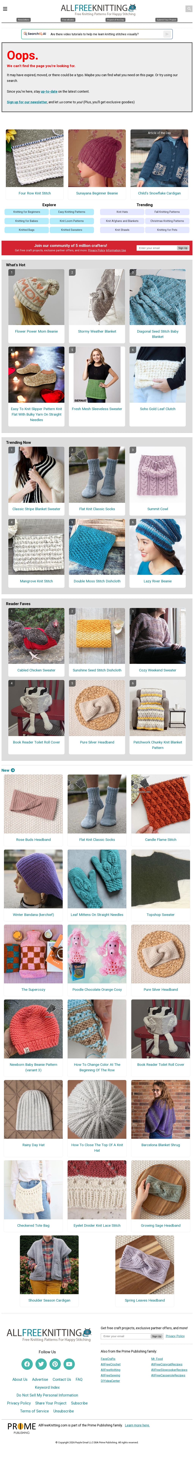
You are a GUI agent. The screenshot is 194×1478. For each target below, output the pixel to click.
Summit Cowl (157, 509)
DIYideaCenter (110, 1381)
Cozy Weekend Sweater (157, 670)
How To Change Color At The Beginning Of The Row (97, 1067)
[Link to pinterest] (55, 1364)
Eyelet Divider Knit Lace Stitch (97, 1225)
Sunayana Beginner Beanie (97, 193)
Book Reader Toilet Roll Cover (36, 742)
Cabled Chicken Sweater (36, 670)
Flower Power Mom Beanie (36, 331)
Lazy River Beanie (158, 581)
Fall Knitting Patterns (167, 212)
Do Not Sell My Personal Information (47, 1395)
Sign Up (182, 248)
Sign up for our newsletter (27, 102)
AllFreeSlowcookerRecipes (169, 1370)
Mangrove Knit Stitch (36, 581)
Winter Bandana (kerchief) (33, 914)
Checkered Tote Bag (33, 1225)
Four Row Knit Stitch (35, 193)
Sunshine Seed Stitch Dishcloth (97, 670)
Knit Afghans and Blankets (122, 221)
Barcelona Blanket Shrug (160, 1145)
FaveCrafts (108, 1359)
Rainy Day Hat (33, 1145)
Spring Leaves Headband (145, 1300)
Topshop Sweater (161, 914)
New (8, 770)
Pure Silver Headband (97, 742)
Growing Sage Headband (161, 1225)
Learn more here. (137, 1425)
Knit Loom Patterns (72, 221)
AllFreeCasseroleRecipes (168, 1375)
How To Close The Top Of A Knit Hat (97, 1148)
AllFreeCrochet (110, 1364)
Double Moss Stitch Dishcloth (97, 581)
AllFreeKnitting (110, 1370)
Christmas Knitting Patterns (167, 221)
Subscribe (79, 1403)
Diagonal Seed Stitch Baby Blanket (157, 334)
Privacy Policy (96, 250)
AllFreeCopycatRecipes (166, 1364)
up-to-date (49, 91)
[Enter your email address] (126, 1336)
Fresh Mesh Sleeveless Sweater (97, 409)
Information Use (116, 250)
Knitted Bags (26, 230)
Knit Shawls (122, 230)
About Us (19, 1379)
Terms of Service (34, 1411)
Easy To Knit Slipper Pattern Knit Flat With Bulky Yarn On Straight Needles (36, 414)
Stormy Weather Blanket (97, 331)
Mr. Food (157, 1359)
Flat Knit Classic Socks (97, 509)
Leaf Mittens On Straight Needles (97, 914)
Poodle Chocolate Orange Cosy (97, 989)
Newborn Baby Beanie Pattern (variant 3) (33, 1067)
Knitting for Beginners (26, 212)
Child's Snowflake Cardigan (159, 193)
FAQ (79, 1379)
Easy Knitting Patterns (71, 212)
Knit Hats (122, 212)
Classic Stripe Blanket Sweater (36, 509)
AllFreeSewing (110, 1375)
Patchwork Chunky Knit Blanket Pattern (157, 745)
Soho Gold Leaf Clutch (157, 409)
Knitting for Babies (26, 221)
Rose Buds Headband (33, 839)
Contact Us (62, 1379)
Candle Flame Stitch (160, 839)
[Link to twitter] (41, 1364)
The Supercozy (33, 989)
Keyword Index (47, 1387)
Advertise (40, 1379)
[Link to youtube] (69, 1364)
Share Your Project (50, 1403)
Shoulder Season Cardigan (49, 1300)
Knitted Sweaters (71, 230)
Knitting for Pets (167, 230)
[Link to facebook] (27, 1364)
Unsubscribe (63, 1411)
